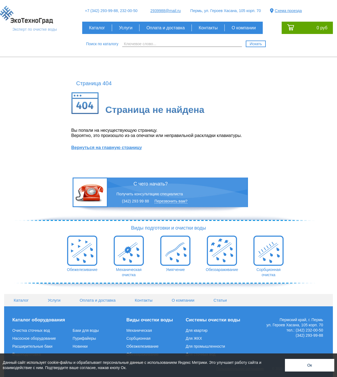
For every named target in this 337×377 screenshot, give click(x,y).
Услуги (125, 27)
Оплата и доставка (165, 27)
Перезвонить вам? (171, 201)
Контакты (208, 27)
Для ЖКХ (194, 338)
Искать (256, 44)
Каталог (97, 27)
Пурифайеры (84, 338)
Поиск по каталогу (102, 44)
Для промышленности (205, 346)
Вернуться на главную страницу (106, 147)
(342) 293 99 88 (135, 201)
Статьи (220, 300)
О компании (244, 27)
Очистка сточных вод (31, 330)
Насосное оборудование (34, 338)
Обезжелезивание (142, 346)
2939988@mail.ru (165, 10)
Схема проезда (288, 10)
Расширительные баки (32, 346)
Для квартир (197, 330)
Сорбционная (138, 338)
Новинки (80, 346)
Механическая (139, 330)
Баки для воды (86, 330)
